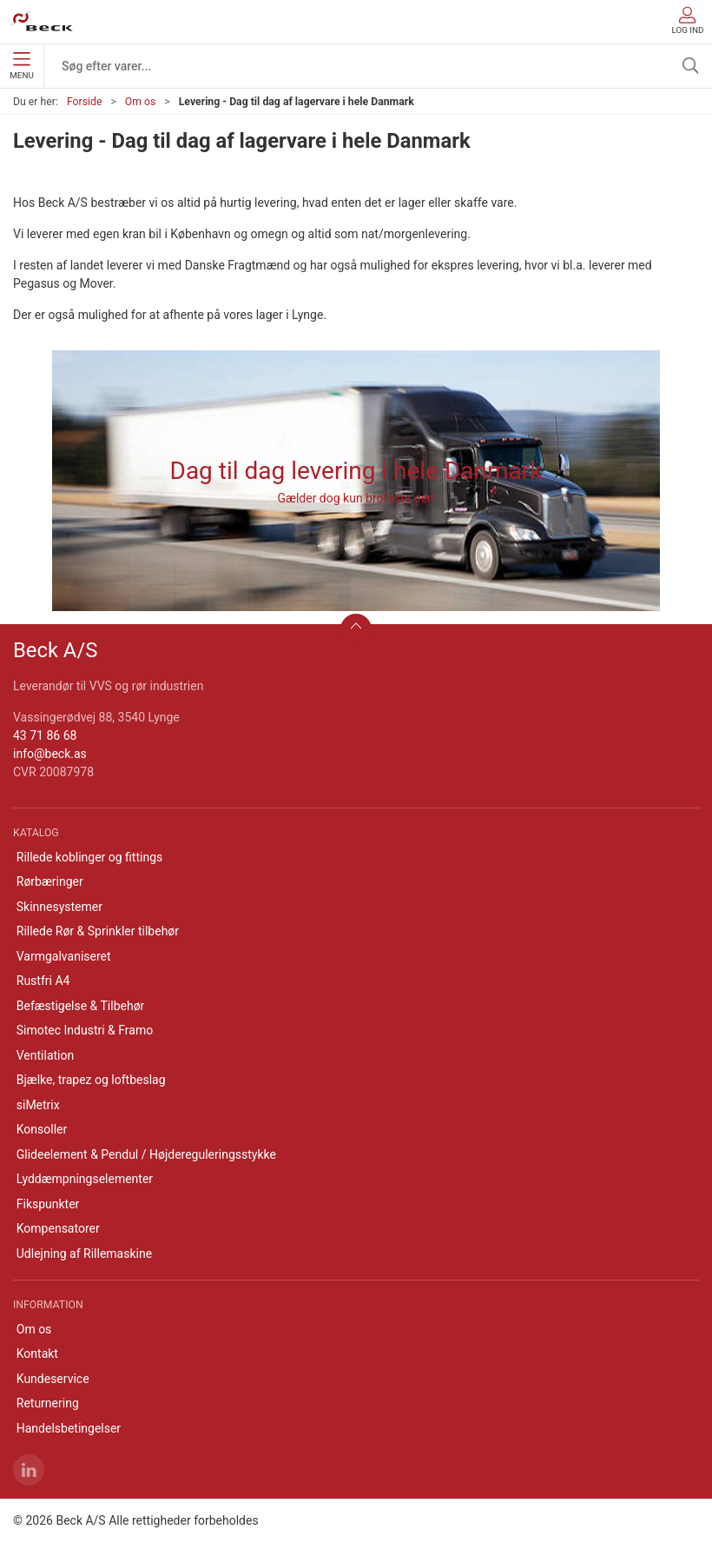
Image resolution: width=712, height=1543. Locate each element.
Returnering (47, 1403)
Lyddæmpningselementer (84, 1179)
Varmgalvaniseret (63, 956)
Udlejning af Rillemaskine (84, 1253)
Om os (140, 102)
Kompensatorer (58, 1228)
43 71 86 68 (44, 735)
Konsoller (42, 1129)
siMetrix (38, 1105)
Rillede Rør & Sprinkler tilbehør (97, 931)
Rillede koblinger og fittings (89, 857)
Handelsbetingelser (68, 1428)
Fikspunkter (48, 1204)
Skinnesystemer (59, 907)
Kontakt (37, 1353)
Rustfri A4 (43, 981)
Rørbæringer (49, 881)
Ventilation (45, 1055)
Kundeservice (52, 1379)
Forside (84, 102)
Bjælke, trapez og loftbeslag (91, 1080)
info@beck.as (50, 754)
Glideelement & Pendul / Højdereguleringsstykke (146, 1154)
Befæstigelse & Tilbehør (80, 1006)
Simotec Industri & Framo (84, 1030)
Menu (21, 66)
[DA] (42, 21)
